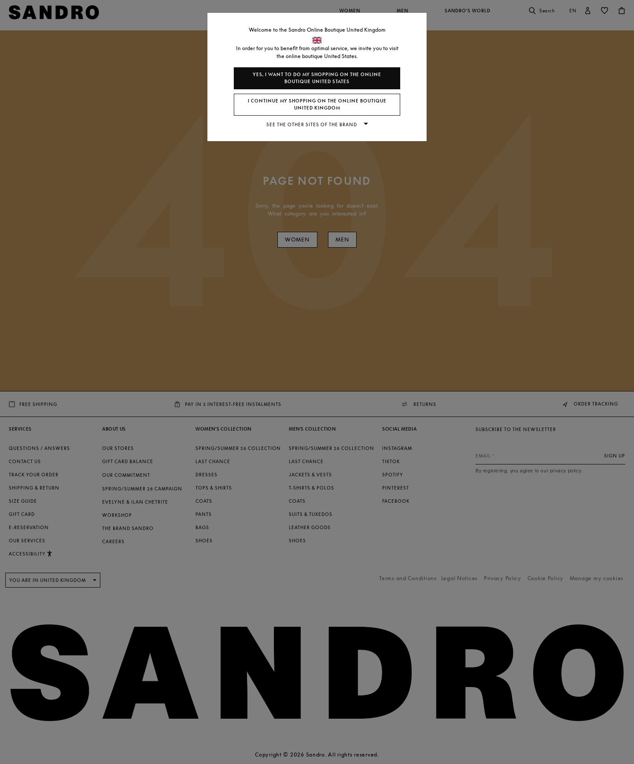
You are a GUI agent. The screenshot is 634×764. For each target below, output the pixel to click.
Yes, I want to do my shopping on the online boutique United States (317, 78)
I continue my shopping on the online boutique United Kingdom (317, 104)
